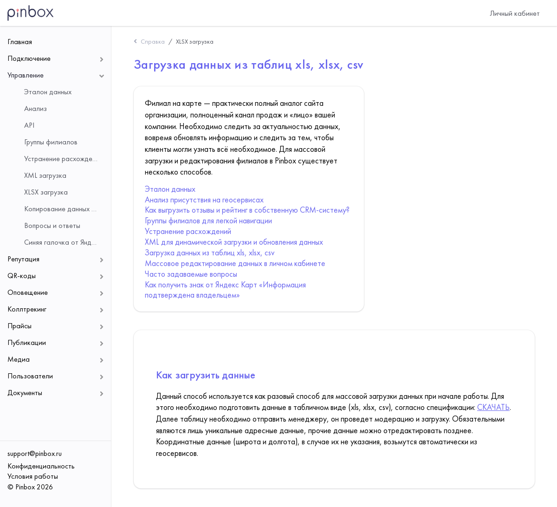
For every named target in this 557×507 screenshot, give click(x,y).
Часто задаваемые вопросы (191, 274)
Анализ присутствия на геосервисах (204, 200)
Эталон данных (170, 189)
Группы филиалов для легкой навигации (208, 220)
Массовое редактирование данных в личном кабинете (235, 263)
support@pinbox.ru (34, 453)
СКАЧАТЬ (493, 407)
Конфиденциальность (41, 466)
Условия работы (32, 476)
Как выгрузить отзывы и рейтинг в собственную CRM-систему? (247, 210)
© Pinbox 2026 (30, 487)
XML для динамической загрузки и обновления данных (234, 242)
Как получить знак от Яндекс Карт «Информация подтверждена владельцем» (225, 290)
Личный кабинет (515, 13)
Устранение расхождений (188, 231)
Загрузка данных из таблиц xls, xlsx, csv (209, 252)
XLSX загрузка (195, 41)
